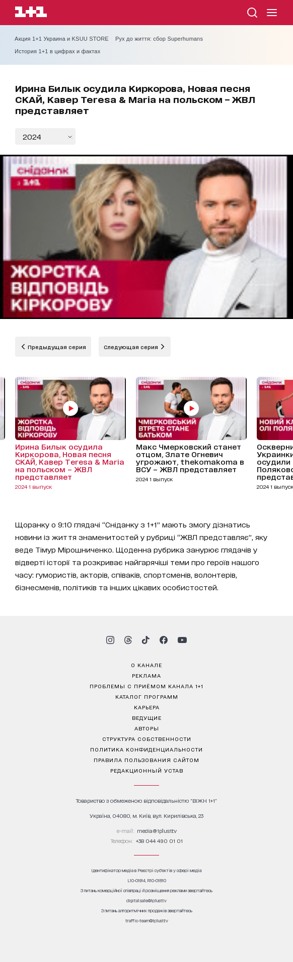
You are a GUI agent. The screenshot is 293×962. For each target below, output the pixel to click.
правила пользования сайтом (146, 760)
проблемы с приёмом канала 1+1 (146, 686)
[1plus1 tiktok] (145, 640)
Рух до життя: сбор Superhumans (159, 39)
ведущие (147, 717)
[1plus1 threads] (128, 640)
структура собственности (146, 738)
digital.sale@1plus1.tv (146, 900)
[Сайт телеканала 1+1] (31, 13)
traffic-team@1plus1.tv (146, 920)
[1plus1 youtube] (182, 640)
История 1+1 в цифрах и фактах (57, 51)
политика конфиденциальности (146, 749)
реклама (146, 675)
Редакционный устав (146, 770)
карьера (147, 707)
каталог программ (146, 696)
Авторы (146, 728)
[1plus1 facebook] (164, 640)
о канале (146, 665)
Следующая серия (132, 347)
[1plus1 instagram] (110, 640)
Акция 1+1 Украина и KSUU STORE (62, 39)
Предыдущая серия (56, 347)
